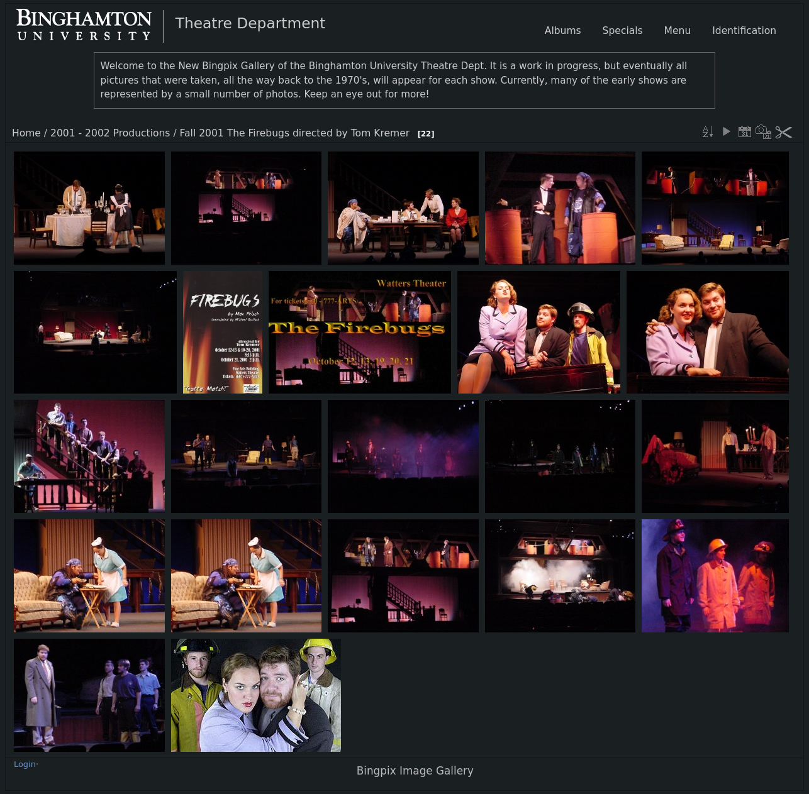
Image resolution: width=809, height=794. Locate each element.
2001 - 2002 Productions (110, 133)
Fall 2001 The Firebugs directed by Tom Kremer (295, 133)
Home (26, 133)
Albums (563, 30)
